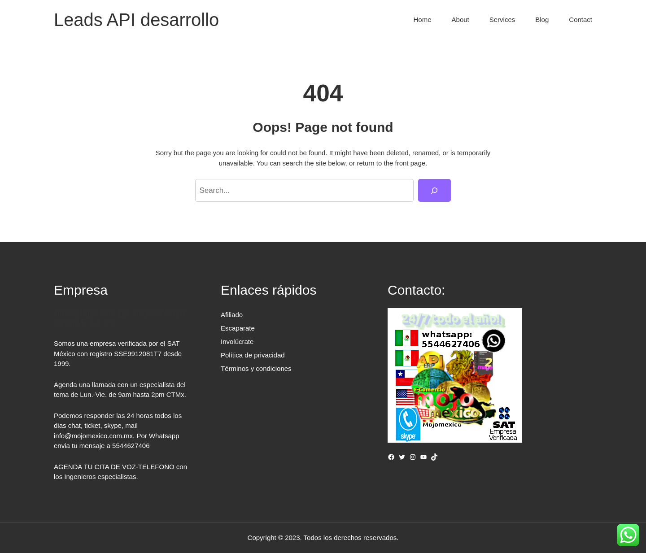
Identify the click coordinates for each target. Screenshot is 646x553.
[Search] (434, 190)
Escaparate (238, 328)
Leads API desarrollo (136, 20)
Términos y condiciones (256, 368)
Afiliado (232, 314)
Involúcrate (237, 341)
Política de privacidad (253, 355)
